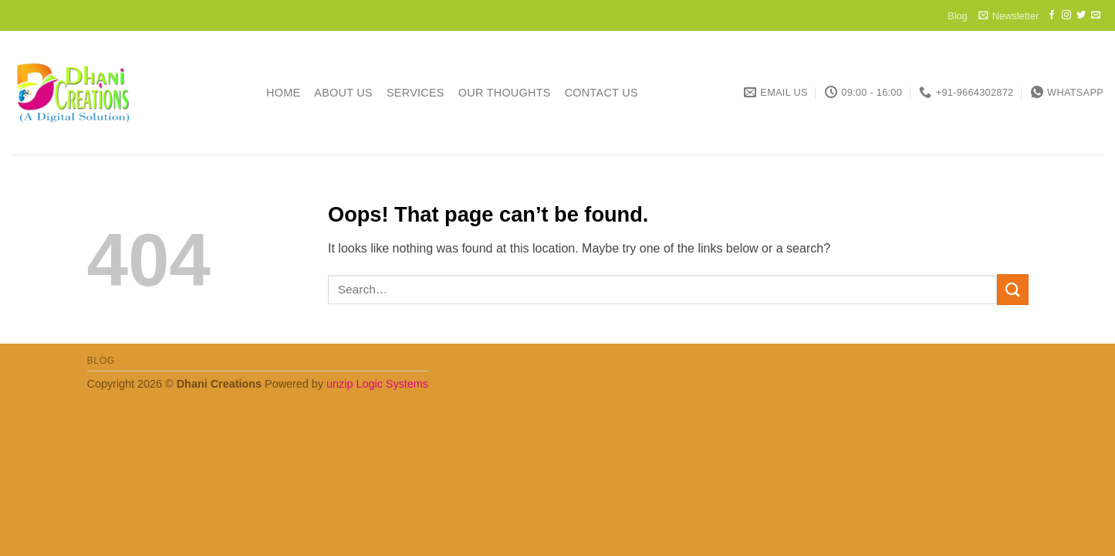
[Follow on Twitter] (1081, 15)
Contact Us (601, 92)
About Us (343, 92)
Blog (958, 16)
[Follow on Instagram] (1066, 15)
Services (415, 92)
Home (283, 92)
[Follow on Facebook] (1051, 15)
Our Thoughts (504, 92)
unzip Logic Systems (377, 384)
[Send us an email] (1095, 15)
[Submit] (1012, 289)
